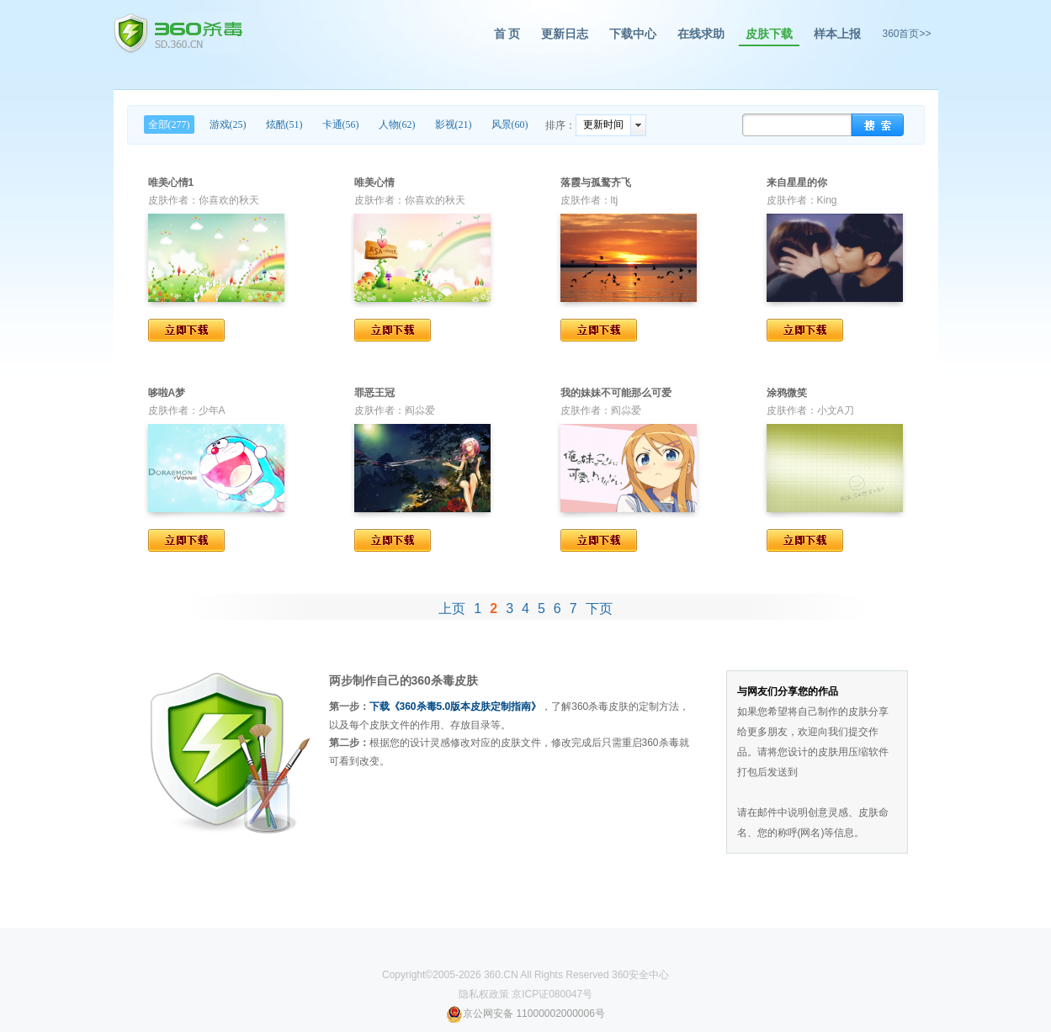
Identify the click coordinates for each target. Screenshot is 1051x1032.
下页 (599, 608)
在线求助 (701, 33)
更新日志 (564, 33)
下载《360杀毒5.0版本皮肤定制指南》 (455, 706)
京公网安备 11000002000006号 (525, 1013)
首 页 (507, 33)
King (827, 200)
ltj (614, 200)
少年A (212, 410)
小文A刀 (835, 410)
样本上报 (837, 33)
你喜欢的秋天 (229, 200)
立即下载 (186, 330)
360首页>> (906, 34)
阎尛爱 (420, 410)
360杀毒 (178, 33)
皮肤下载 (769, 33)
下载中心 (632, 33)
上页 (451, 608)
